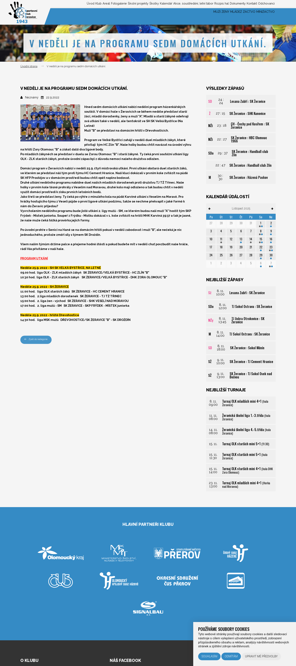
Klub (55, 4)
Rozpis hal (207, 4)
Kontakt (246, 4)
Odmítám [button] (231, 656)
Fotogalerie (83, 4)
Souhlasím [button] (209, 656)
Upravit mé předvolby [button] (261, 656)
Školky (126, 4)
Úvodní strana (28, 66)
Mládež (223, 16)
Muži (195, 16)
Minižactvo (263, 16)
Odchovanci (265, 4)
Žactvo (242, 16)
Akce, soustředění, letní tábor (174, 4)
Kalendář (141, 4)
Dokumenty (227, 4)
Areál (67, 4)
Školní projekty (106, 4)
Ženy (208, 16)
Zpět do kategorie (37, 339)
